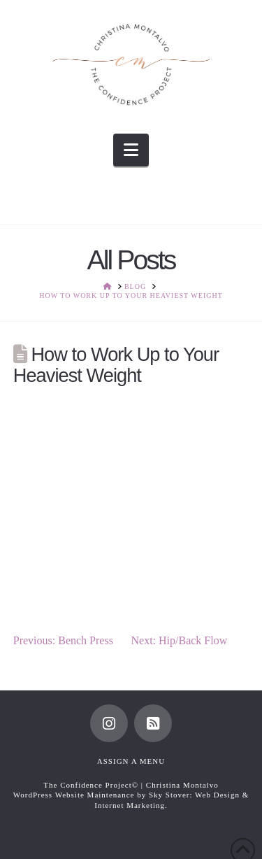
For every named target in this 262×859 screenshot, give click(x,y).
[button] (131, 150)
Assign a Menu (131, 761)
